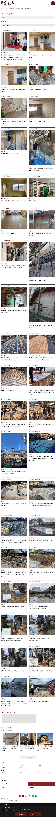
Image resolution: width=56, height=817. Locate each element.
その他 (21, 767)
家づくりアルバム (6, 787)
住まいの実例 (5, 784)
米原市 (39, 765)
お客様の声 (31, 787)
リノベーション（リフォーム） (45, 772)
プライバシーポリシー (17, 809)
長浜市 (21, 765)
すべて (3, 765)
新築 (21, 772)
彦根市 (3, 767)
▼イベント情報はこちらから (9, 712)
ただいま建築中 (32, 784)
